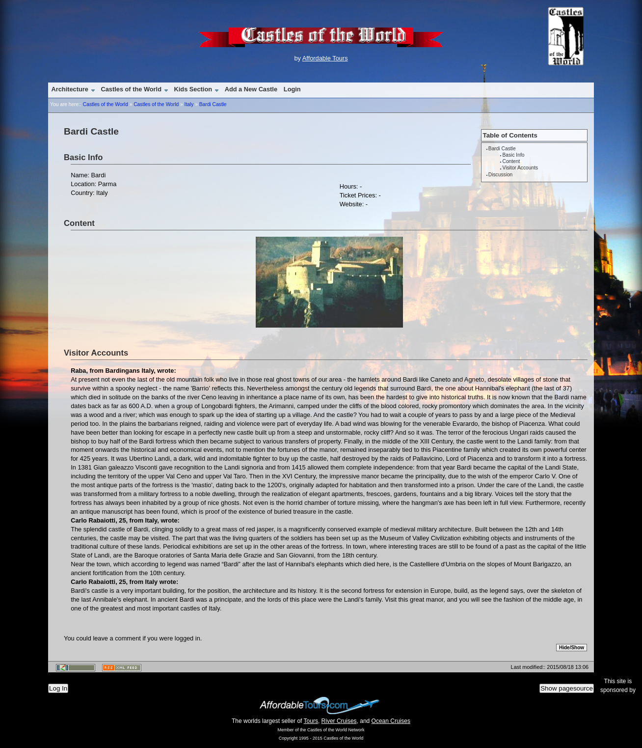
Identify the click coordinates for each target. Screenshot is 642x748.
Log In (58, 688)
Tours (311, 721)
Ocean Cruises (391, 721)
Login (292, 89)
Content (511, 161)
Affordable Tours (325, 58)
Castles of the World (131, 89)
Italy (189, 104)
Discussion (500, 174)
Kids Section (193, 89)
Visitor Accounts (520, 167)
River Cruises (339, 721)
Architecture (69, 89)
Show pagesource (566, 688)
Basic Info (513, 155)
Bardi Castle (213, 104)
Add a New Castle (251, 89)
